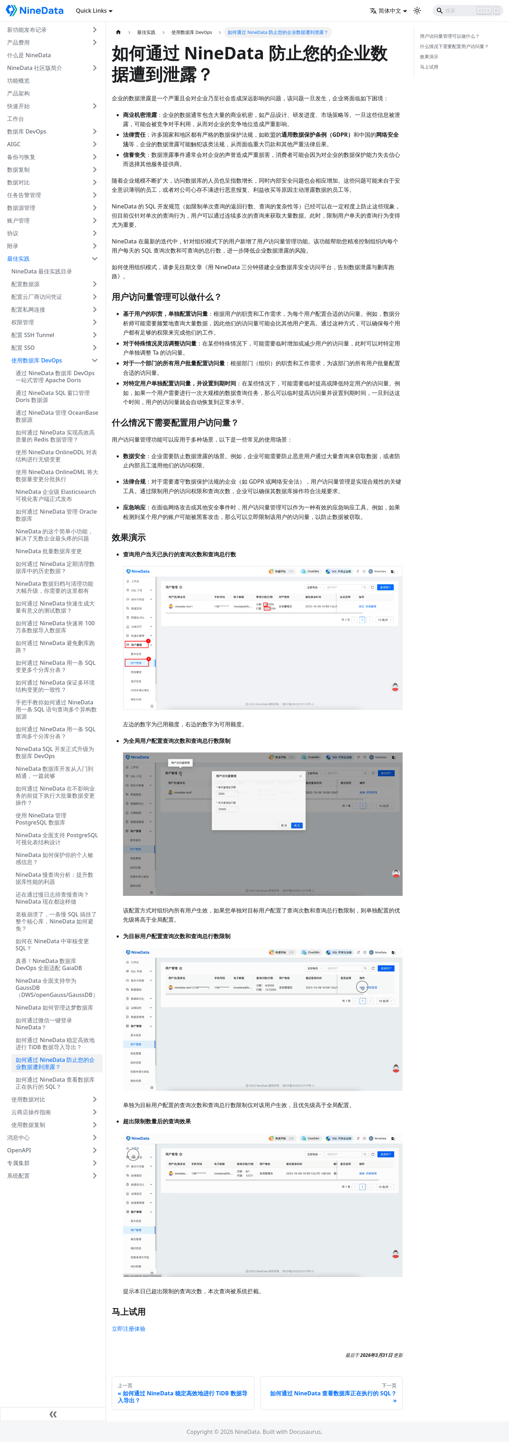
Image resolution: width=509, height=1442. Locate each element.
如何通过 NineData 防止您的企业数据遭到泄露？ (55, 1063)
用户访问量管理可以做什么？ (450, 36)
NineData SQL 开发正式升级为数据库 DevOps (55, 752)
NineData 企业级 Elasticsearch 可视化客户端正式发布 (56, 495)
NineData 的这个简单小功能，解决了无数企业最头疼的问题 (54, 534)
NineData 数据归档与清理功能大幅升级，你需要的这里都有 (54, 587)
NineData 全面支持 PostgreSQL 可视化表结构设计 (57, 838)
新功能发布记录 (27, 30)
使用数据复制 (28, 1125)
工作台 (15, 119)
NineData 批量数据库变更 (49, 551)
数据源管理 (21, 208)
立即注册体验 (129, 1328)
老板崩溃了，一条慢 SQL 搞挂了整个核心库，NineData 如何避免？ (56, 921)
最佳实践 (18, 258)
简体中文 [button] (385, 10)
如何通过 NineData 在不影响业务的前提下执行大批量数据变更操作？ (55, 795)
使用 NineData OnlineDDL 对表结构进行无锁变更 (56, 455)
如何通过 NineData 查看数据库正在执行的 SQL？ (55, 1083)
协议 (12, 233)
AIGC (14, 144)
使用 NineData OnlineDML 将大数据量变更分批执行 (57, 475)
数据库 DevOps (26, 131)
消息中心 (18, 1137)
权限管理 (22, 322)
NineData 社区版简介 (34, 68)
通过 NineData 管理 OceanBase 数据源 (57, 416)
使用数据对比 (28, 1099)
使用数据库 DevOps (36, 360)
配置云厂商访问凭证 (36, 297)
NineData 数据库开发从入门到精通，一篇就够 (54, 772)
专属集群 (18, 1163)
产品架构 (18, 93)
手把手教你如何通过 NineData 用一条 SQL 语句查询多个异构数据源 (56, 709)
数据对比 (18, 182)
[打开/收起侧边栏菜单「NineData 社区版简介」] (95, 67)
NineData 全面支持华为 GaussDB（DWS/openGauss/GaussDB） (57, 988)
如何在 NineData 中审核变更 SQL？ (52, 944)
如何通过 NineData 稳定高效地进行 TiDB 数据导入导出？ (55, 1043)
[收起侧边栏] (53, 1414)
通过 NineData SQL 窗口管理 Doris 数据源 (53, 396)
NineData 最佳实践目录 (41, 271)
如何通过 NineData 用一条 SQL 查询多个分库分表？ (55, 732)
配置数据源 (25, 284)
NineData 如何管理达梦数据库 (54, 1007)
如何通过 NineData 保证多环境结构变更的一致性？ (55, 686)
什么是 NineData (29, 55)
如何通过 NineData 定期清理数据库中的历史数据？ (55, 567)
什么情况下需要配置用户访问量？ (454, 46)
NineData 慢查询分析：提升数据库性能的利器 (54, 878)
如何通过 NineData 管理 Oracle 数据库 (56, 515)
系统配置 (18, 1176)
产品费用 (18, 42)
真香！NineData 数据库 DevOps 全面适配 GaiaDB (49, 964)
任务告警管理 (24, 195)
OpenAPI (19, 1150)
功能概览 (18, 80)
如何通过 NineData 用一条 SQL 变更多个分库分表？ (55, 666)
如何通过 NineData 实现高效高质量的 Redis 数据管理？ (55, 436)
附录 (12, 246)
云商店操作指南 (31, 1112)
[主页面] (118, 32)
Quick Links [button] (91, 10)
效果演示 (429, 56)
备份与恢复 (21, 157)
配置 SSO (23, 347)
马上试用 (429, 67)
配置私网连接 (28, 309)
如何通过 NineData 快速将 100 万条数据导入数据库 (55, 626)
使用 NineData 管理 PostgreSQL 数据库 (41, 818)
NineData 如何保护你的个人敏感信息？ (54, 858)
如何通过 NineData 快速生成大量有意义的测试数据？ (55, 606)
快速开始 (18, 106)
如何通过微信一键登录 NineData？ (44, 1023)
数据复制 (18, 169)
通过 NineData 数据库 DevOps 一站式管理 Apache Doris (55, 376)
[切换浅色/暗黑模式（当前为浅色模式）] (417, 10)
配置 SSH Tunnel (32, 335)
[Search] (468, 10)
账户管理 (18, 220)
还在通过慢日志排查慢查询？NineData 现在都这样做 (52, 898)
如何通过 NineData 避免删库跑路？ (55, 646)
